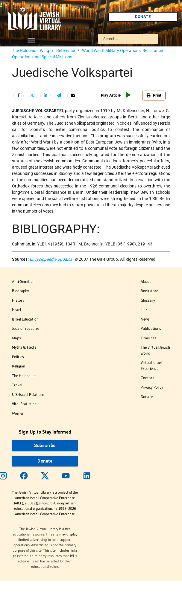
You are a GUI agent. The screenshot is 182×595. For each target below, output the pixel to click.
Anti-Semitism (24, 281)
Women (18, 413)
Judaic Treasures (26, 328)
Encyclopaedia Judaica (51, 259)
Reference (65, 50)
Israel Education (25, 319)
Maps (16, 337)
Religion (18, 366)
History (18, 300)
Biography (20, 290)
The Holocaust (24, 375)
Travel (17, 384)
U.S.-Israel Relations (28, 394)
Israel (16, 309)
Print (154, 95)
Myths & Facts (24, 347)
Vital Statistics (24, 403)
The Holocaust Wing (30, 50)
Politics (18, 356)
